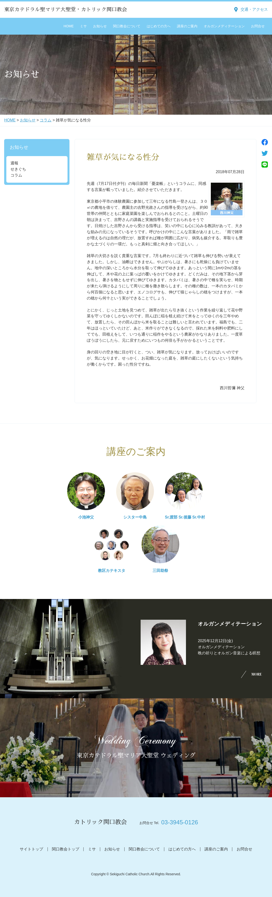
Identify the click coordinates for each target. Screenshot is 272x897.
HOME (69, 26)
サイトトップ (31, 849)
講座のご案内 (187, 26)
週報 (14, 163)
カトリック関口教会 (100, 822)
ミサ (83, 26)
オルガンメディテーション (224, 26)
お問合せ (258, 26)
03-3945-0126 (179, 822)
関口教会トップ (65, 849)
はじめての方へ (159, 26)
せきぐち (18, 169)
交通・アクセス (254, 9)
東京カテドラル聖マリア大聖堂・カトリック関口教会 (65, 9)
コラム (45, 120)
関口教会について (126, 26)
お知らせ (100, 26)
